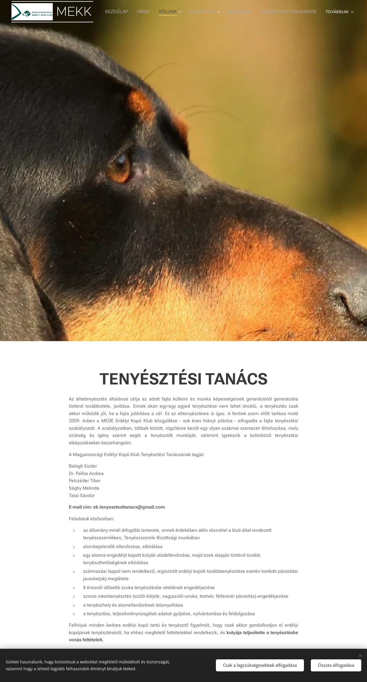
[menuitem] (126, 12)
